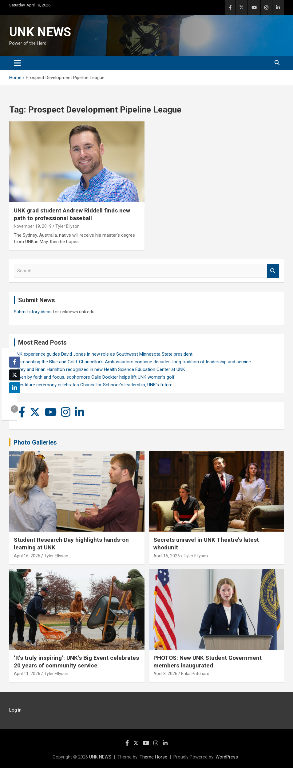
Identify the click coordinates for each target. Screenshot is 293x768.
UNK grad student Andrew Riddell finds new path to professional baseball (72, 214)
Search (273, 271)
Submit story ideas (33, 312)
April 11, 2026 (27, 673)
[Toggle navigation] (17, 63)
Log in (15, 710)
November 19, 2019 (33, 226)
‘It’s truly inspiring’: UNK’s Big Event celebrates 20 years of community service (76, 661)
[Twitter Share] (14, 374)
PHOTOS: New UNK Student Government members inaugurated (207, 661)
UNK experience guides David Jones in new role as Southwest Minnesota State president (103, 354)
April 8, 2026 (165, 673)
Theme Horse (153, 757)
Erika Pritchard (195, 673)
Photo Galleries (35, 442)
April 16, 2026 (27, 555)
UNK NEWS (40, 32)
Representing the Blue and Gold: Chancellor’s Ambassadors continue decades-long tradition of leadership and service (132, 362)
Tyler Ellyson (67, 226)
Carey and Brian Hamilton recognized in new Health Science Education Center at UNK (99, 369)
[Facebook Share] (14, 362)
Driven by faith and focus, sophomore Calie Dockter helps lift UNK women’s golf (94, 377)
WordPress (227, 757)
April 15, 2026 (166, 555)
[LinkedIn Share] (14, 387)
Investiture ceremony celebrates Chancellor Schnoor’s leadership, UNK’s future (93, 385)
